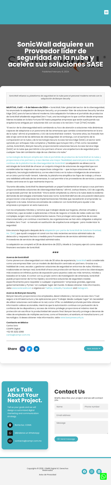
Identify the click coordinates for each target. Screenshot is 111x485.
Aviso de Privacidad (47, 474)
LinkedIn (57, 288)
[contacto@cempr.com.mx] (10, 441)
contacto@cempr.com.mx (28, 440)
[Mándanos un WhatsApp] (10, 433)
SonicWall (81, 260)
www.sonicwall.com (22, 288)
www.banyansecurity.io (72, 317)
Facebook (67, 288)
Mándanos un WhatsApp (27, 432)
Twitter (49, 288)
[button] (106, 12)
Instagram (82, 288)
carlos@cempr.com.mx (18, 334)
